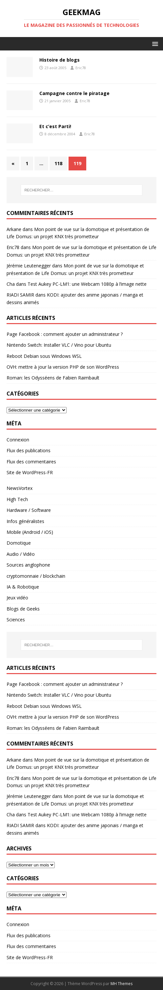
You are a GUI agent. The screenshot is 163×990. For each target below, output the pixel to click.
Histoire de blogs (59, 60)
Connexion (18, 440)
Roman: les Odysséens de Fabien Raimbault (53, 378)
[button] (154, 43)
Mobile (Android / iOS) (30, 532)
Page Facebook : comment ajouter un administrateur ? (65, 334)
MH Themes (121, 983)
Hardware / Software (29, 510)
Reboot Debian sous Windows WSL (44, 356)
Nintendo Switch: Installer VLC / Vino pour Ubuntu (59, 345)
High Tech (17, 499)
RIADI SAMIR (20, 295)
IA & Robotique (23, 587)
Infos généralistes (25, 521)
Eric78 (80, 67)
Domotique (19, 543)
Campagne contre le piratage (74, 93)
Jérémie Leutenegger (29, 265)
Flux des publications (29, 450)
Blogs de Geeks (23, 609)
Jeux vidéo (17, 597)
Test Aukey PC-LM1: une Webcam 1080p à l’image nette (87, 284)
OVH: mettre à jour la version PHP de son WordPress (63, 367)
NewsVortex (19, 488)
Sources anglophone (28, 565)
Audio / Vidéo (21, 554)
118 (58, 163)
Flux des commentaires (31, 461)
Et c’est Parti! (55, 126)
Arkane (14, 229)
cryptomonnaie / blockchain (36, 576)
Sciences (16, 619)
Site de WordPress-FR (30, 472)
